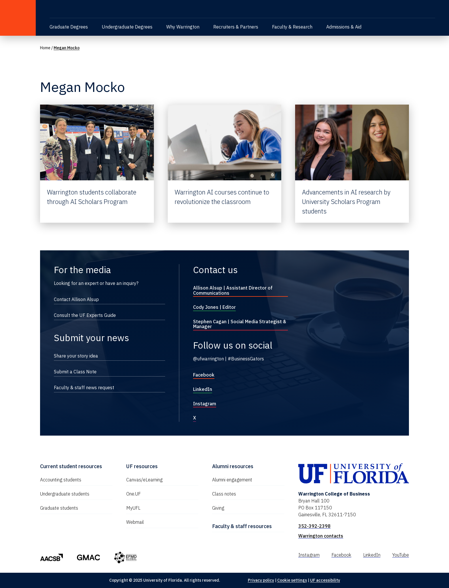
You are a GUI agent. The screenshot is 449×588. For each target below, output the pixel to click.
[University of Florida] (18, 18)
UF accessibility (325, 580)
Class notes (224, 494)
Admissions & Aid (343, 27)
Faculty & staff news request (84, 387)
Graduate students (59, 508)
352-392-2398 (314, 526)
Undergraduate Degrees (127, 27)
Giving (218, 508)
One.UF (133, 494)
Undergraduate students (64, 494)
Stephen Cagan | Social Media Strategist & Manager (239, 324)
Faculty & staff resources (242, 526)
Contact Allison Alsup (76, 299)
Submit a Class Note (75, 372)
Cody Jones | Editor (214, 307)
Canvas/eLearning (144, 480)
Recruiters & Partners (235, 27)
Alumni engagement (232, 480)
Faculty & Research (292, 27)
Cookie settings (292, 580)
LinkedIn (202, 389)
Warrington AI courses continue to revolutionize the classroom (222, 197)
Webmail (135, 522)
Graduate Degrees (69, 27)
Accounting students (60, 480)
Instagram (204, 404)
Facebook (203, 375)
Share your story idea (76, 356)
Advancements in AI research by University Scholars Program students (346, 201)
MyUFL (133, 508)
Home (45, 47)
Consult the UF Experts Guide (85, 315)
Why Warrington (182, 27)
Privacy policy (261, 580)
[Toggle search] (431, 8)
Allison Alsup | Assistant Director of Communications (233, 290)
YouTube (400, 555)
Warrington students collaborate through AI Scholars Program (91, 197)
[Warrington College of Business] (114, 10)
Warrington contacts (320, 536)
